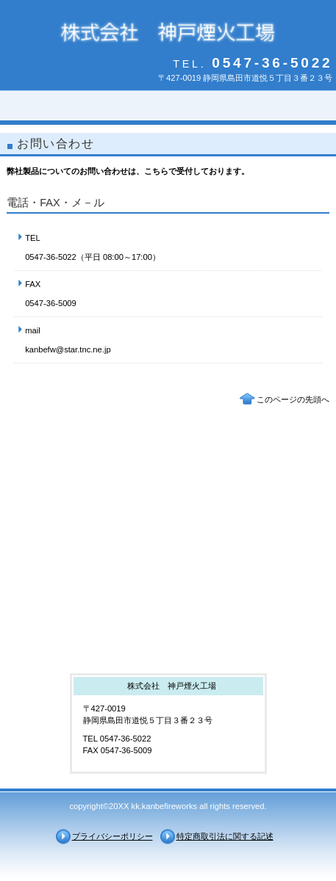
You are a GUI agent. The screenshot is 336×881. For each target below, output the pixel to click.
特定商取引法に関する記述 (225, 836)
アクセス (168, 629)
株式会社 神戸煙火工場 (168, 31)
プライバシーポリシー (112, 836)
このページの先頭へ (293, 399)
